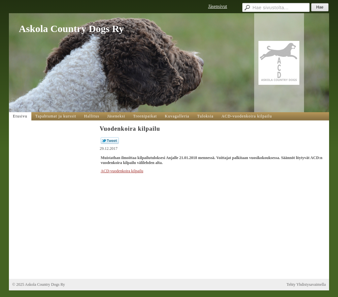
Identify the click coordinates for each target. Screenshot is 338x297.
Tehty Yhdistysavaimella (306, 284)
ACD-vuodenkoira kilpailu (122, 171)
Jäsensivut (217, 6)
